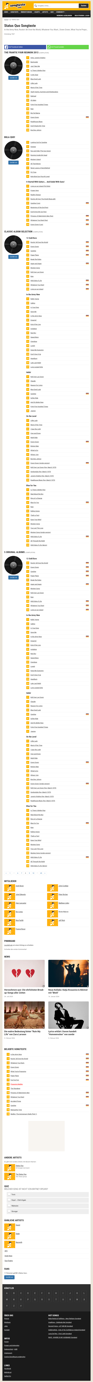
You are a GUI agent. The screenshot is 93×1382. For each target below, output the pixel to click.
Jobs (6, 1326)
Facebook (7, 1368)
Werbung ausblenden (64, 15)
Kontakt (7, 1330)
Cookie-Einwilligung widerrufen (14, 1357)
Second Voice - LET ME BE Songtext (60, 1326)
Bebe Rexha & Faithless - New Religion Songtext (64, 1318)
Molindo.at (7, 1372)
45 (41, 873)
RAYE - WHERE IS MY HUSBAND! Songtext (62, 1337)
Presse (6, 1318)
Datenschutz (8, 1349)
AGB (15, 1349)
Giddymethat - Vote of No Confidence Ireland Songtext (66, 1330)
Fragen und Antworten (11, 1345)
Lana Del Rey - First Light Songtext (60, 1334)
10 (33, 873)
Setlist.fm (7, 1376)
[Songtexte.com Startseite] (15, 5)
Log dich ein (8, 945)
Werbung (7, 1322)
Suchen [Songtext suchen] (83, 6)
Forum (6, 1342)
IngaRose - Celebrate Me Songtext (60, 1322)
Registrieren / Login (82, 15)
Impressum (8, 1353)
